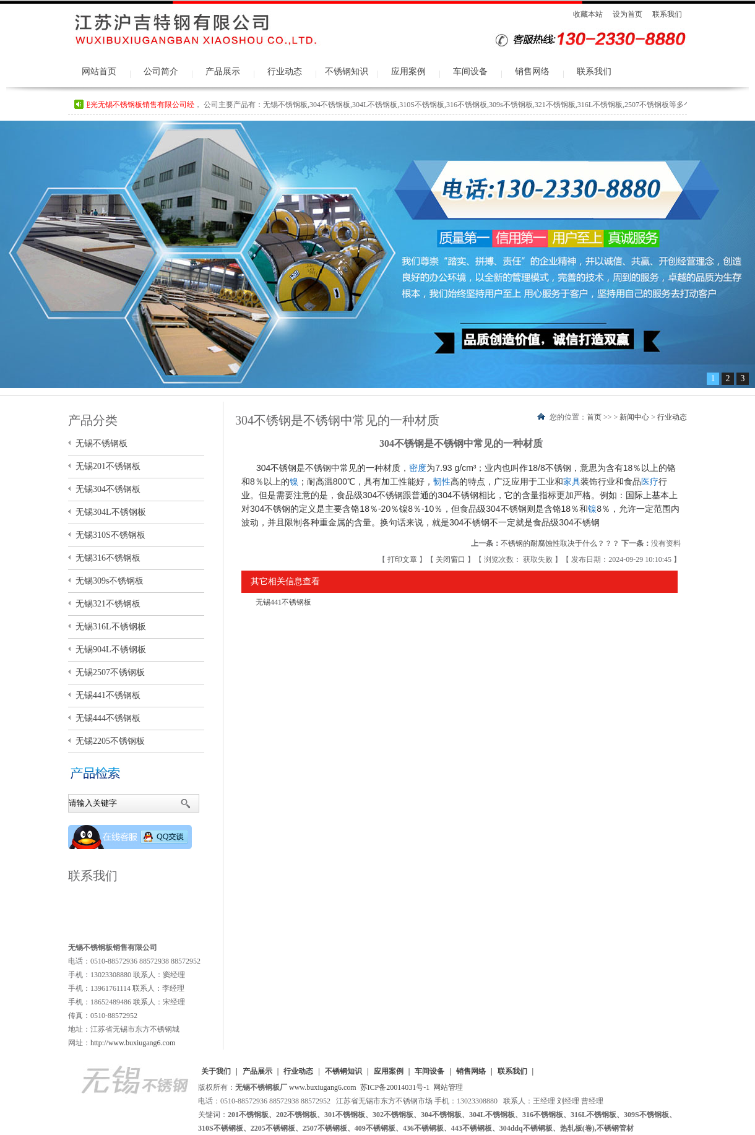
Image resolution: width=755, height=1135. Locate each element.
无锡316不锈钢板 (108, 558)
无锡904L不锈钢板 (111, 649)
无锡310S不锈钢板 (110, 535)
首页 (594, 417)
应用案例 (408, 71)
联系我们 (667, 14)
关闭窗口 (451, 559)
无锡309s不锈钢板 (110, 580)
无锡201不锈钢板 (108, 466)
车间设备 (470, 71)
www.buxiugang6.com (322, 1087)
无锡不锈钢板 (101, 443)
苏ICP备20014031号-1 (395, 1087)
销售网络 (532, 71)
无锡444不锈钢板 (108, 718)
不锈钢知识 (346, 71)
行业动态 (284, 71)
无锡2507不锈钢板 (110, 672)
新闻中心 (634, 417)
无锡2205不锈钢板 (110, 741)
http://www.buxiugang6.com (132, 1042)
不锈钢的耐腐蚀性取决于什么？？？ (560, 543)
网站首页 (99, 71)
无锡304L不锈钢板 (111, 512)
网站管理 (448, 1087)
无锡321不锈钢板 (108, 603)
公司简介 (161, 71)
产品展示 (222, 71)
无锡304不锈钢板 (108, 489)
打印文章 (403, 559)
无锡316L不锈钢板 (111, 626)
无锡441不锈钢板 (283, 602)
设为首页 (627, 14)
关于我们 (216, 1071)
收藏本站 (588, 14)
